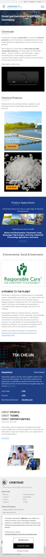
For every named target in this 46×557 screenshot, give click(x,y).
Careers (5, 499)
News (26, 1)
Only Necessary (23, 540)
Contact (38, 1)
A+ (21, 1)
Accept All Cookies (23, 545)
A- (16, 1)
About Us (5, 494)
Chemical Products (28, 494)
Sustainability (27, 497)
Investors (6, 497)
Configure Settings (22, 551)
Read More (23, 241)
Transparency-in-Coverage (12, 554)
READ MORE (12, 146)
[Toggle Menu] (42, 7)
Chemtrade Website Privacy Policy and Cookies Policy (21, 534)
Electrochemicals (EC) (9, 512)
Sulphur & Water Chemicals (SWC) (13, 510)
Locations (32, 1)
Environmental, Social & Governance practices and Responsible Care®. (19, 334)
